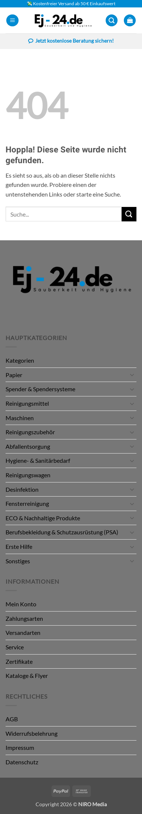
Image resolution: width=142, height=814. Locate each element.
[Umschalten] (132, 374)
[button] (12, 20)
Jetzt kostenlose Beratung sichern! (71, 41)
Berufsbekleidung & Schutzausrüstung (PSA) (62, 531)
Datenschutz (22, 761)
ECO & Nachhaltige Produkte (43, 517)
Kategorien (20, 360)
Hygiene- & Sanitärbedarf (38, 460)
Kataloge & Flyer (27, 675)
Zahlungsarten (24, 618)
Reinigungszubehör (30, 431)
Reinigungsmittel (27, 403)
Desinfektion (22, 489)
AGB (12, 718)
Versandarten (23, 632)
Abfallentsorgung (28, 446)
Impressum (20, 747)
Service (15, 646)
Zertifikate (19, 661)
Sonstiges (18, 560)
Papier (14, 374)
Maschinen (20, 417)
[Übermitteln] (129, 214)
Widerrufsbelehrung (31, 733)
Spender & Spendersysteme (40, 388)
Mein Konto (21, 603)
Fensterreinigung (27, 503)
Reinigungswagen (28, 474)
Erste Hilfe (19, 546)
